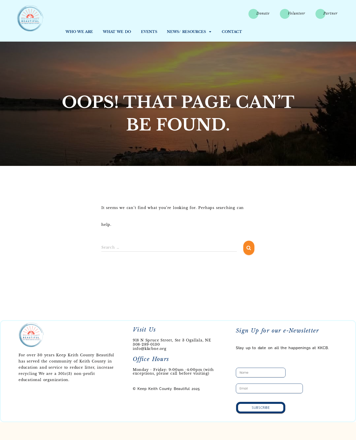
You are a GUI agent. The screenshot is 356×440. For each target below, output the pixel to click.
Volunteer (296, 13)
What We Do (117, 31)
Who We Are (79, 31)
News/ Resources (189, 31)
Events (149, 31)
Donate (263, 13)
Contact (232, 31)
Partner (330, 13)
